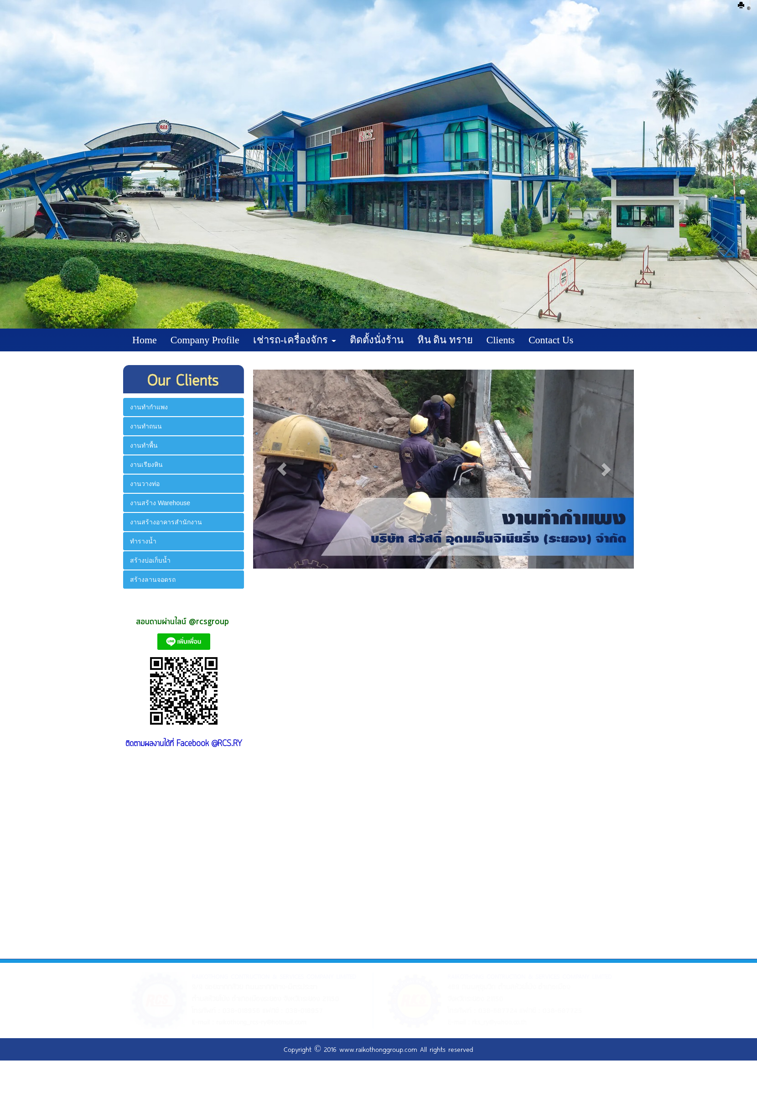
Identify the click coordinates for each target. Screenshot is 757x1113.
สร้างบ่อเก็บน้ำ (150, 560)
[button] (281, 469)
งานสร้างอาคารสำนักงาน (166, 522)
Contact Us (551, 339)
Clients (501, 339)
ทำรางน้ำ (143, 541)
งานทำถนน (146, 426)
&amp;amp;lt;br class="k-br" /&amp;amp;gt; (184, 846)
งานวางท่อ (145, 483)
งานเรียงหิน (146, 464)
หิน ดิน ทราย (445, 339)
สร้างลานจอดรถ (153, 579)
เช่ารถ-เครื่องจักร (294, 339)
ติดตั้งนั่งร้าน (377, 339)
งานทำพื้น (144, 445)
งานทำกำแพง (149, 407)
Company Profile (205, 339)
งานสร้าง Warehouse (160, 503)
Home (144, 339)
